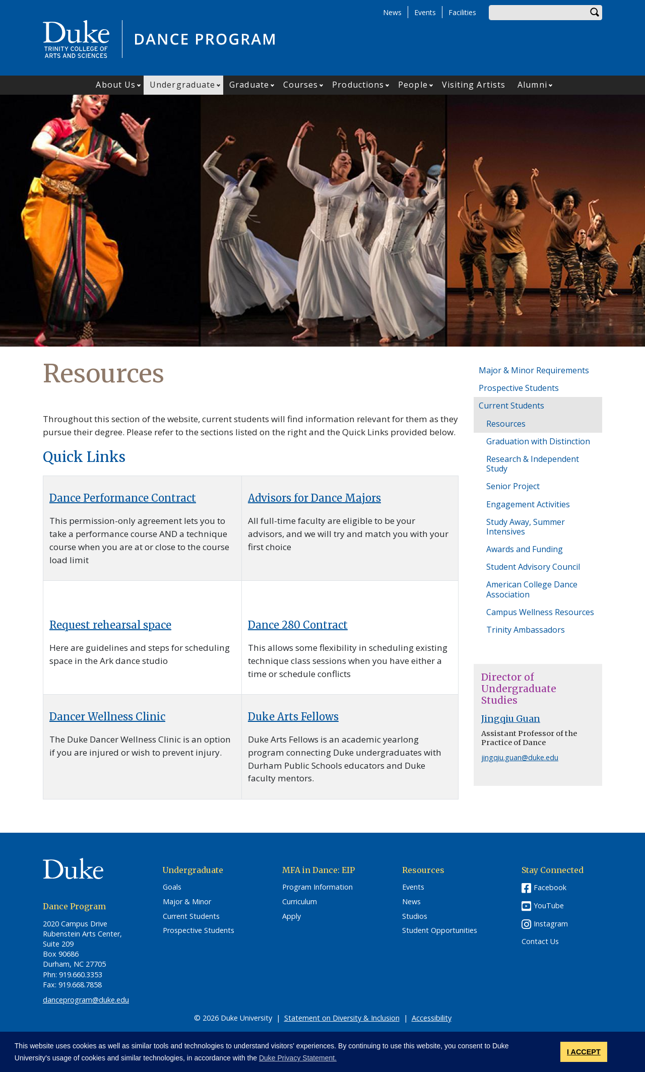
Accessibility (432, 1018)
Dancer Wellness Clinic (107, 716)
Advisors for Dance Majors (314, 498)
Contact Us (540, 941)
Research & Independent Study (532, 463)
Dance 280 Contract (298, 625)
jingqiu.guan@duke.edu (519, 757)
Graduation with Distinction (538, 441)
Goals (172, 887)
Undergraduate (182, 84)
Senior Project (513, 486)
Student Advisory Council (533, 566)
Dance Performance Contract (122, 498)
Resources (506, 423)
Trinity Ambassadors (525, 629)
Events (425, 12)
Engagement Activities (528, 504)
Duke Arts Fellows (293, 716)
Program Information (317, 887)
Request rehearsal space (110, 625)
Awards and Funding (524, 549)
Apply (291, 916)
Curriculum (299, 901)
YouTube (549, 905)
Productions (358, 84)
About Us (116, 84)
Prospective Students (519, 387)
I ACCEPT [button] (584, 1052)
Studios (414, 916)
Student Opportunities (439, 930)
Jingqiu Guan (510, 718)
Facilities (462, 12)
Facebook (550, 887)
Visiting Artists (474, 84)
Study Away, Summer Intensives (525, 526)
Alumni (532, 84)
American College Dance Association (531, 589)
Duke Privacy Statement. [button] (298, 1058)
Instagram (551, 923)
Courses (300, 84)
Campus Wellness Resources (540, 612)
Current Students (511, 405)
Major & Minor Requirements (534, 370)
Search (594, 12)
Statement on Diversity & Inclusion (342, 1018)
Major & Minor (187, 901)
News (392, 12)
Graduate (249, 84)
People (413, 84)
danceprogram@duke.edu (86, 999)
